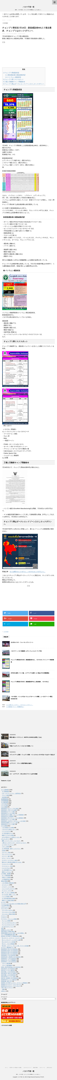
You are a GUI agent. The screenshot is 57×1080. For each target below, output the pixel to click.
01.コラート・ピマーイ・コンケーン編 (12, 938)
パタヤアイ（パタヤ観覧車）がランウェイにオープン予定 (26, 651)
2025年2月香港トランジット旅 (9, 822)
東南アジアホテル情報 (8, 835)
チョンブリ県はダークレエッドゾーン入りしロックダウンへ (23, 84)
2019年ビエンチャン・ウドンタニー (10, 986)
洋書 (3, 989)
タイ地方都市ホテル (7, 833)
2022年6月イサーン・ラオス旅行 (10, 808)
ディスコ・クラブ (6, 890)
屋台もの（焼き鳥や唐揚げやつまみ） (12, 862)
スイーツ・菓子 (6, 856)
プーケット (4, 915)
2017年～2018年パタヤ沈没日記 (9, 978)
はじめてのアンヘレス (8, 926)
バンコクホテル (6, 831)
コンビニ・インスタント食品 (9, 860)
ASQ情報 (4, 797)
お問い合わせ (49, 1067)
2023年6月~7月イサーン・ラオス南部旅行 (12, 818)
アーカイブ (4, 996)
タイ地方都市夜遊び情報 (8, 898)
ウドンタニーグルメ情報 (8, 912)
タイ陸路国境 (5, 791)
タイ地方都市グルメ (7, 870)
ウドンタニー (4, 908)
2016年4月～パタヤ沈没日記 (8, 958)
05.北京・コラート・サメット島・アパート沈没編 (15, 945)
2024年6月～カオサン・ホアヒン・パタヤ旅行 (13, 821)
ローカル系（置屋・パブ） (9, 894)
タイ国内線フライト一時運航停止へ (15, 706)
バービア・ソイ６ (6, 886)
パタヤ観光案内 (5, 905)
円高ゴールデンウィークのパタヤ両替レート (21, 746)
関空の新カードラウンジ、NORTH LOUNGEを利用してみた (26, 737)
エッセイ (3, 902)
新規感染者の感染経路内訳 (15, 75)
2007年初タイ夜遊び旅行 (7, 931)
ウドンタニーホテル (7, 910)
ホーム (6, 1067)
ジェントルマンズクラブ (8, 888)
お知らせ (3, 991)
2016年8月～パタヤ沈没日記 (8, 961)
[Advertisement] (28, 54)
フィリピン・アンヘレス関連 (9, 919)
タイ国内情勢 (4, 802)
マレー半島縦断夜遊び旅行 (8, 934)
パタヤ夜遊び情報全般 (8, 883)
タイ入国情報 (4, 789)
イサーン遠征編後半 (7, 965)
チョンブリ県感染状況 (11, 73)
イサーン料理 (5, 846)
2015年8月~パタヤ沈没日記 (8, 955)
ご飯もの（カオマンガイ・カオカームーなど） (14, 842)
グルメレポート (5, 839)
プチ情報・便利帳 (6, 873)
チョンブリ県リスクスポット (13, 79)
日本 (2, 928)
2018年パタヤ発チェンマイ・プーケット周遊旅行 (14, 982)
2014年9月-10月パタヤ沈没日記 (9, 950)
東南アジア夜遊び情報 (8, 900)
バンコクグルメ (6, 868)
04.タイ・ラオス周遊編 (8, 943)
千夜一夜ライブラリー (7, 987)
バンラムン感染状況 (13, 77)
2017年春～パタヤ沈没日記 (8, 971)
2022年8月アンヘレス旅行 (8, 813)
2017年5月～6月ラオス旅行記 (9, 973)
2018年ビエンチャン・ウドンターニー (11, 984)
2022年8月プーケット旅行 (8, 811)
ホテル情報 (4, 825)
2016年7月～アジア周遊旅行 (8, 960)
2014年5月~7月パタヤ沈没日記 (9, 949)
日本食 (3, 850)
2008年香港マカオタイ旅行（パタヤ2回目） (13, 933)
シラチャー (4, 917)
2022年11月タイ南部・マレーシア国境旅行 (12, 814)
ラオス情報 (4, 807)
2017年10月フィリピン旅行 (8, 976)
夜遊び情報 (4, 881)
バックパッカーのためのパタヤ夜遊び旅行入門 (13, 903)
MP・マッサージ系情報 (8, 892)
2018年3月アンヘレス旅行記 (8, 979)
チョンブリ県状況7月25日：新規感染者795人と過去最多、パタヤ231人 (30, 681)
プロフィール (42, 1067)
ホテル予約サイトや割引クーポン (11, 837)
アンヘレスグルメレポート (9, 924)
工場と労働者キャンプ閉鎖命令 (14, 82)
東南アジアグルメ (6, 872)
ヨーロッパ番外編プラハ (7, 947)
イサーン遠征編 (6, 963)
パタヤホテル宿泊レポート (9, 829)
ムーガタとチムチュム (8, 844)
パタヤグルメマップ (27, 1067)
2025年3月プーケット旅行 (8, 824)
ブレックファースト (7, 854)
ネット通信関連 (6, 875)
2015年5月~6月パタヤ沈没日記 (9, 953)
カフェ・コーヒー (6, 858)
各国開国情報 (4, 799)
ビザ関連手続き (6, 879)
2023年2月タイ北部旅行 (7, 816)
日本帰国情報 (4, 800)
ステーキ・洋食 (6, 852)
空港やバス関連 (6, 877)
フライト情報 (5, 795)
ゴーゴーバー (5, 885)
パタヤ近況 (6, 631)
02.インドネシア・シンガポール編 (11, 940)
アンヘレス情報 (6, 920)
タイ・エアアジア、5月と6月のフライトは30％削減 (23, 774)
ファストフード (6, 864)
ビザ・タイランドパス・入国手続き (11, 793)
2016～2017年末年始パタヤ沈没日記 (11, 967)
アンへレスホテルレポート (9, 922)
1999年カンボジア (6, 930)
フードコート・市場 (7, 866)
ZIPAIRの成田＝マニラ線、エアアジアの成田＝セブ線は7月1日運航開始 (30, 673)
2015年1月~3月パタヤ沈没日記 (9, 952)
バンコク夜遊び (6, 896)
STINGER (42, 1077)
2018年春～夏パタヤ (6, 981)
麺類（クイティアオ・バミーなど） (11, 840)
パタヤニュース (5, 907)
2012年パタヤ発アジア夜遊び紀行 (10, 936)
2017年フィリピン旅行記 (7, 970)
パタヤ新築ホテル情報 (8, 827)
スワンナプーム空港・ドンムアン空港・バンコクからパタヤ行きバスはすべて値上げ (32, 754)
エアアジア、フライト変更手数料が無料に (21, 763)
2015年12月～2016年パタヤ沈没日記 (11, 957)
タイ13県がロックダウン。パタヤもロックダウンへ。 (27, 571)
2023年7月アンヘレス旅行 (8, 819)
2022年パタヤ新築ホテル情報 (15, 1067)
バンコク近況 (4, 805)
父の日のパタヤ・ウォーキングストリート (22, 642)
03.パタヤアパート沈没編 (8, 942)
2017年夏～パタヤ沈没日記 (8, 975)
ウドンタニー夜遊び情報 (8, 914)
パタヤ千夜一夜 (28, 7)
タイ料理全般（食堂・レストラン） (11, 848)
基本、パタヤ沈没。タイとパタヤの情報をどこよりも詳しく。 (28, 1074)
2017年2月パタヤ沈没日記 (8, 968)
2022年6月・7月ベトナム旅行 (9, 810)
